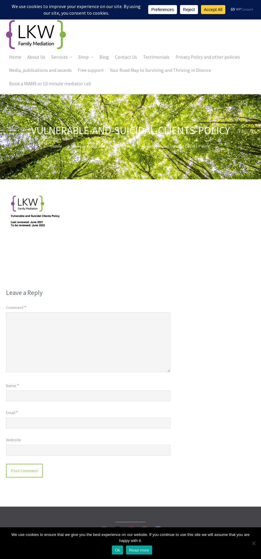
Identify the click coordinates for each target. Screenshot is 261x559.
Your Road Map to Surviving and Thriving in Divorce (160, 70)
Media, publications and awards (40, 70)
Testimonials (156, 57)
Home (15, 57)
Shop (83, 57)
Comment (16, 307)
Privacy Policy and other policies (208, 57)
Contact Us (126, 57)
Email (12, 412)
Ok (117, 550)
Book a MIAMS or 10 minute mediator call (50, 84)
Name (12, 385)
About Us (36, 57)
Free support (91, 70)
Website (13, 440)
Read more (139, 550)
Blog (104, 57)
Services (59, 57)
